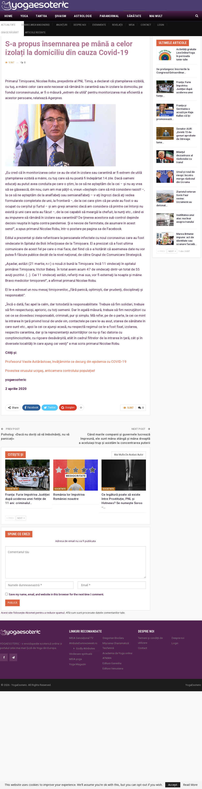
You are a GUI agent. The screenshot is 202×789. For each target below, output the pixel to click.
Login (160, 24)
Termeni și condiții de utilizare (150, 640)
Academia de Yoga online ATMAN (117, 656)
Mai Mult (156, 16)
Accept (172, 785)
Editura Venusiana (113, 668)
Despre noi (80, 24)
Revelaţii (117, 24)
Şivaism (60, 16)
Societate (12, 489)
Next (21, 518)
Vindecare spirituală (80, 653)
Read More (190, 784)
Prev (10, 518)
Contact (146, 24)
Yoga (24, 16)
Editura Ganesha (112, 663)
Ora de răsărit (10, 32)
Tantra (41, 16)
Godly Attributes (85, 648)
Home (8, 16)
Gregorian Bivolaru (113, 638)
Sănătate (134, 16)
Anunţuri (61, 24)
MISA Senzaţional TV (81, 638)
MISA (131, 24)
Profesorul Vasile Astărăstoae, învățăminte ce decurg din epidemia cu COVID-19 (65, 362)
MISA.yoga (75, 659)
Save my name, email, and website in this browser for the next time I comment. (56, 594)
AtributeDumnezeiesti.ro (83, 643)
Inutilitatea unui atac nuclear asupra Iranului (185, 218)
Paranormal (109, 16)
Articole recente (35, 32)
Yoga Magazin (77, 664)
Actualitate (8, 24)
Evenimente (99, 24)
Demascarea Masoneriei (36, 24)
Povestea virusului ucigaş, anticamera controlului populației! (50, 371)
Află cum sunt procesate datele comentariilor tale (95, 612)
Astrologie (83, 16)
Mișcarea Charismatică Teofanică (116, 646)
